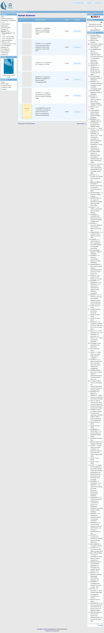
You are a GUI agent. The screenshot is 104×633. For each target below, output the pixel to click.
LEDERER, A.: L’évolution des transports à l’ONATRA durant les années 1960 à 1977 (96, 538)
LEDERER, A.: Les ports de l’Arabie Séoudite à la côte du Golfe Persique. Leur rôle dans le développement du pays (96, 528)
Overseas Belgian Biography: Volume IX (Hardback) (96, 251)
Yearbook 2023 (94, 63)
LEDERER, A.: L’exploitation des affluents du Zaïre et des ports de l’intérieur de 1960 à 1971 (96, 218)
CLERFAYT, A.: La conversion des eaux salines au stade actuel (96, 549)
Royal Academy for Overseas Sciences (56, 629)
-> (4, 31)
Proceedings (4, 49)
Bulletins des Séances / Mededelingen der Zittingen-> (8, 20)
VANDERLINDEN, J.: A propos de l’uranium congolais (96, 194)
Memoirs (13, 11)
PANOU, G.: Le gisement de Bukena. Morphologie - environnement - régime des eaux (96, 576)
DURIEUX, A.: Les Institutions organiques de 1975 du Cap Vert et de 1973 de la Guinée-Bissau (96, 325)
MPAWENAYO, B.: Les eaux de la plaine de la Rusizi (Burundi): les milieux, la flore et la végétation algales (96, 606)
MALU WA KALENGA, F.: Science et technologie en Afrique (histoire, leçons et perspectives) (96, 556)
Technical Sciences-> (7, 43)
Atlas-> (3, 16)
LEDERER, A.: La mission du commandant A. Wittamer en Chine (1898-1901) (95, 259)
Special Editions (5, 51)
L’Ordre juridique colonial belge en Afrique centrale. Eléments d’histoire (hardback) (95, 114)
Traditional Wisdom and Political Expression (95, 311)
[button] (77, 3)
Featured (3, 57)
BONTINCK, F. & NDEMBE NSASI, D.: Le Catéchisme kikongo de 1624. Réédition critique (96, 123)
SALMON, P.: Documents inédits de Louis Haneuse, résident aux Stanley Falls (96, 227)
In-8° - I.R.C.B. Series (8, 36)
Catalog (7, 11)
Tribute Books (4, 52)
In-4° (3, 34)
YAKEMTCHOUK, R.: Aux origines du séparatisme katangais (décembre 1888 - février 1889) (96, 201)
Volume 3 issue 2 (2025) (8, 75)
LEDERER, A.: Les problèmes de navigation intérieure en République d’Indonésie (95, 517)
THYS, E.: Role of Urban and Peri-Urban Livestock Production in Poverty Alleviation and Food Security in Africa (96, 404)
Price (67, 19)
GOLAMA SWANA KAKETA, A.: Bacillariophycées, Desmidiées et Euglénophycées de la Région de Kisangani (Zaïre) (96, 157)
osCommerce (55, 630)
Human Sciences (21, 11)
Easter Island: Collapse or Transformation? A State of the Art (96, 45)
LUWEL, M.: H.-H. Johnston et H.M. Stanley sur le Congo (96, 277)
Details (3, 82)
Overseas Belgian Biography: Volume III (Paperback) (96, 78)
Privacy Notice (5, 84)
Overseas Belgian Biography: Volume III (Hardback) (96, 92)
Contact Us (4, 89)
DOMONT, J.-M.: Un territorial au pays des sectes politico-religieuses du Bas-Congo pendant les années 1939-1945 (43, 47)
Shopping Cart (92, 32)
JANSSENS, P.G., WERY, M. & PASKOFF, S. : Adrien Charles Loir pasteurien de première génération (96, 395)
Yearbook (3, 54)
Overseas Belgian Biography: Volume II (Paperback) (96, 36)
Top (3, 11)
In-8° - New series (7, 38)
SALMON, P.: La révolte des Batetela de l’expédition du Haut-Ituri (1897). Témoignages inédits (96, 85)
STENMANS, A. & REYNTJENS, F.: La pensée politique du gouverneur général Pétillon (95, 433)
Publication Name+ (40, 19)
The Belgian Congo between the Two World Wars (95, 345)
